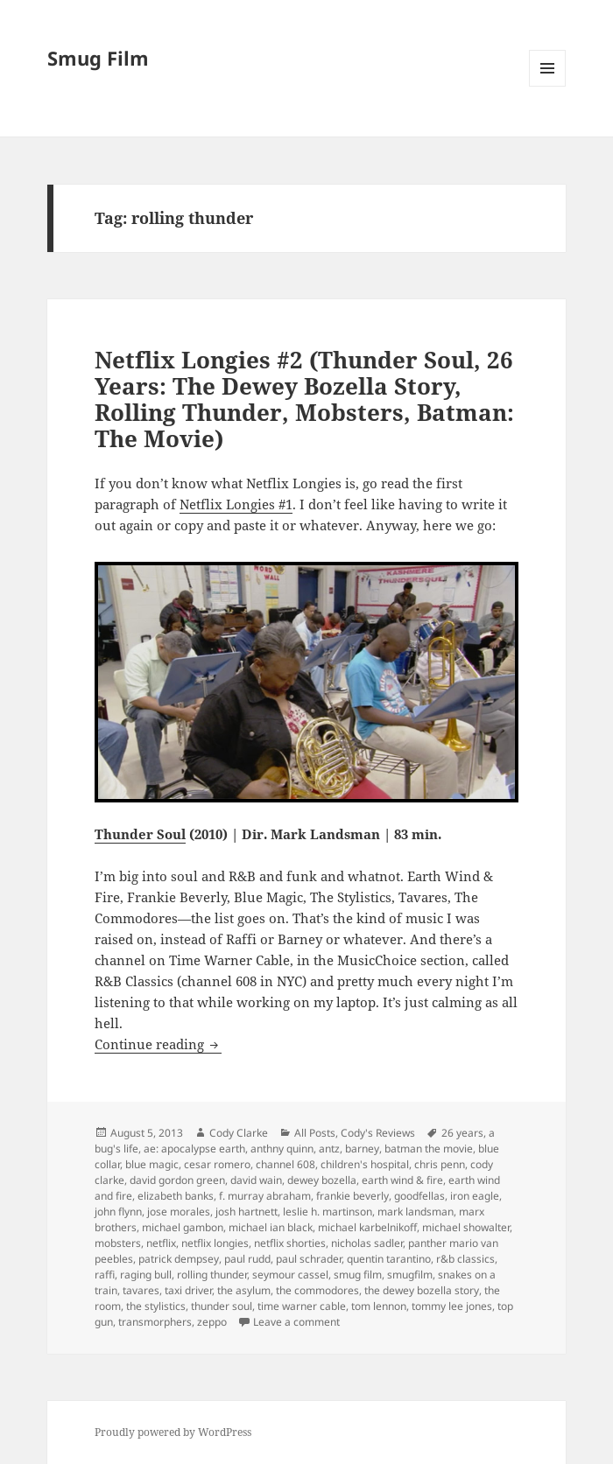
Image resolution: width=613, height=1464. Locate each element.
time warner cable (301, 1306)
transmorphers (155, 1321)
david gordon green (177, 1180)
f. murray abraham (265, 1195)
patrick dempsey (178, 1258)
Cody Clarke (238, 1132)
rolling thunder (212, 1274)
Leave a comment (296, 1321)
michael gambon (182, 1227)
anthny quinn (282, 1148)
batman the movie (428, 1148)
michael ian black (271, 1227)
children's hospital (365, 1164)
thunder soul (221, 1306)
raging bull (146, 1274)
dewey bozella (321, 1180)
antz (329, 1148)
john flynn (118, 1211)
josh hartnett (246, 1211)
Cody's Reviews (378, 1132)
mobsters (118, 1243)
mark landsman (415, 1211)
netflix (161, 1243)
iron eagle (474, 1195)
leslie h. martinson (327, 1211)
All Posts (314, 1132)
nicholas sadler (367, 1243)
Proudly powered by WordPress (173, 1432)
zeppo (212, 1321)
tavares (141, 1290)
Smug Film (98, 58)
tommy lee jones (452, 1306)
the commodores (317, 1290)
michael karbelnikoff (367, 1227)
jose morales (178, 1211)
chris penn (439, 1164)
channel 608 (285, 1164)
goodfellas (419, 1195)
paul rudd (247, 1258)
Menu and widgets (548, 86)
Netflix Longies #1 (236, 504)
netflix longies (215, 1243)
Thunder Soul (140, 834)
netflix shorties (290, 1243)
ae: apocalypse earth (194, 1148)
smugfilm (410, 1274)
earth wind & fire (402, 1180)
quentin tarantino (389, 1258)
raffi (105, 1274)
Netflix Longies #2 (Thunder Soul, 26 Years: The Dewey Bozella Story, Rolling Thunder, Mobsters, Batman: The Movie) (304, 399)
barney (362, 1148)
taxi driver (188, 1290)
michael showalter (466, 1227)
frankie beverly (352, 1195)
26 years (462, 1132)
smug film (358, 1274)
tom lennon (378, 1306)
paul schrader (309, 1258)
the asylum (244, 1290)
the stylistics (156, 1306)
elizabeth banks (175, 1195)
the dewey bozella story (421, 1290)
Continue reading (158, 1044)
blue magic (152, 1164)
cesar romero (217, 1164)
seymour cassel (290, 1274)
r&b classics (465, 1258)
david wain (256, 1180)
